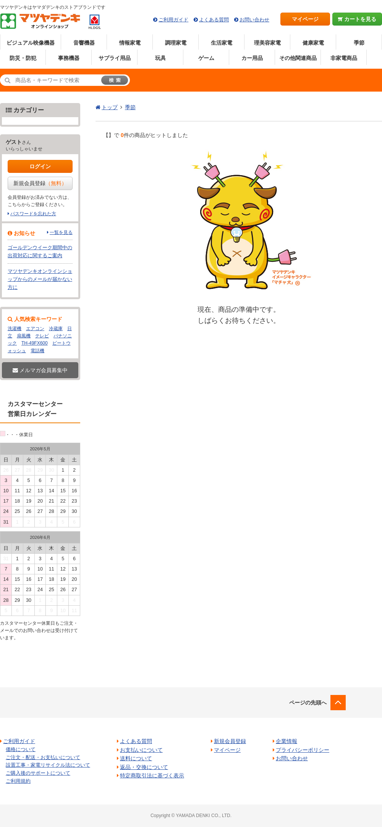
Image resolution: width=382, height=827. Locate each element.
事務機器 (68, 58)
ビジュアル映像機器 (30, 43)
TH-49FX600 (34, 343)
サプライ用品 (115, 58)
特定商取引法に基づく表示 (152, 775)
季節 (359, 43)
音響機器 (84, 43)
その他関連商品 (298, 58)
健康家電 (313, 43)
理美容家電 (267, 43)
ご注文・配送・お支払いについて (43, 757)
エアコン (35, 328)
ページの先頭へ (308, 703)
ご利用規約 (18, 781)
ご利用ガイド (173, 20)
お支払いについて (141, 750)
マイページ (305, 19)
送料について (136, 758)
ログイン (40, 166)
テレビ (42, 336)
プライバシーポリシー (302, 750)
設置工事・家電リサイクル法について (48, 765)
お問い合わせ (254, 20)
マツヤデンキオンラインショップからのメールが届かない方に (40, 279)
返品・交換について (144, 767)
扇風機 (24, 336)
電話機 (37, 350)
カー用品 (252, 58)
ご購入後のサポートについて (38, 773)
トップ (110, 107)
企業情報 (286, 741)
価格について (21, 749)
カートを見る (357, 19)
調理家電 (175, 43)
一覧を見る (61, 232)
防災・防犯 (23, 58)
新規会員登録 (40, 183)
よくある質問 (214, 20)
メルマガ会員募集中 (40, 370)
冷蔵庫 (56, 328)
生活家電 (221, 43)
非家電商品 (343, 58)
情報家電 (130, 43)
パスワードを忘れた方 (33, 213)
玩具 (160, 58)
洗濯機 (14, 328)
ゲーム (206, 58)
